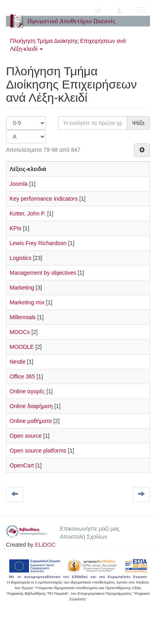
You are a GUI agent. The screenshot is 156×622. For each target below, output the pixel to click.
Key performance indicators (44, 198)
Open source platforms (38, 450)
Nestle (18, 361)
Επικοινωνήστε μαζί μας (90, 528)
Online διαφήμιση (31, 406)
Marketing (22, 287)
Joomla (19, 184)
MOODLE (22, 347)
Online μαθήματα (31, 421)
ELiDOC (45, 544)
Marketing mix (27, 302)
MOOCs (20, 332)
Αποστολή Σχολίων (83, 536)
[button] (98, 10)
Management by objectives (43, 273)
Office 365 (22, 376)
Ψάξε (138, 123)
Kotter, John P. (28, 213)
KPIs (16, 228)
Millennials (23, 317)
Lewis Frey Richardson (38, 243)
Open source (26, 436)
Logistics (20, 258)
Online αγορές (27, 391)
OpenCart (22, 465)
